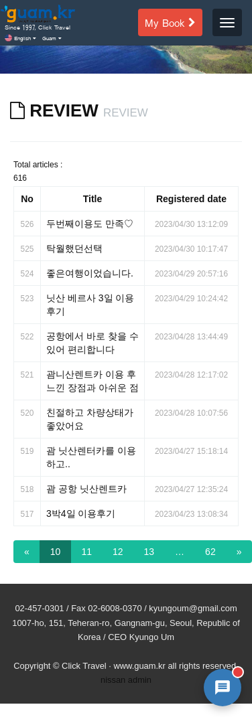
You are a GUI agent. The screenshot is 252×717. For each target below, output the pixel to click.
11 (86, 551)
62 (210, 551)
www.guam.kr (139, 666)
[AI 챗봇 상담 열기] (222, 687)
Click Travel (84, 666)
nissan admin (126, 680)
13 (149, 551)
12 (118, 551)
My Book (170, 22)
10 (55, 551)
